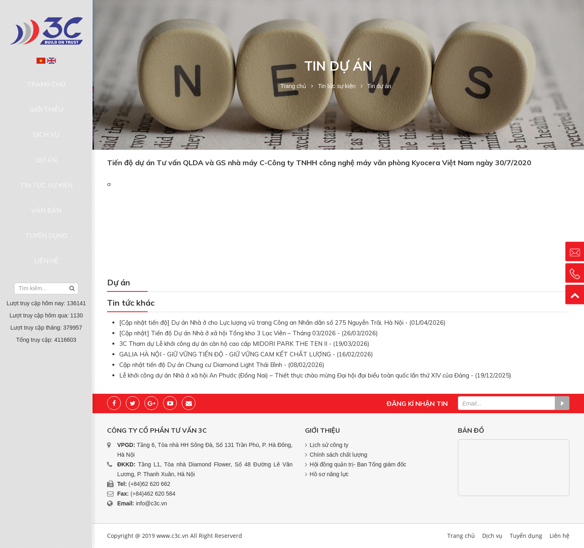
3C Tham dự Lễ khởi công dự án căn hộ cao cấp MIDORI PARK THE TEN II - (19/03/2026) (244, 343)
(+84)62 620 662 (149, 484)
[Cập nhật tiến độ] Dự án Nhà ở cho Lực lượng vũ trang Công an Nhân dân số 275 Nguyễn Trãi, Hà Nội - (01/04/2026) (282, 322)
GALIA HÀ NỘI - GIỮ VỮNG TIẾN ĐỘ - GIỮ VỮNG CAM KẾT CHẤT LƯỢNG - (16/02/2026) (246, 354)
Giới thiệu (46, 94)
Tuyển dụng (46, 172)
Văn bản (46, 156)
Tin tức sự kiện (46, 141)
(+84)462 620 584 (153, 493)
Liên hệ (46, 188)
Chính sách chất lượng (338, 454)
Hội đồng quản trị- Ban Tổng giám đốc (358, 464)
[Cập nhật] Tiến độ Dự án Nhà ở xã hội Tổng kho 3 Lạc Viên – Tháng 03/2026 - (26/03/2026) (248, 333)
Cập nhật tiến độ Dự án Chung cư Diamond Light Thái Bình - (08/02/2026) (221, 365)
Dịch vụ (46, 110)
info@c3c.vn (151, 503)
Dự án (46, 125)
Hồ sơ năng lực (329, 474)
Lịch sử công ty (329, 445)
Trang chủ (46, 79)
